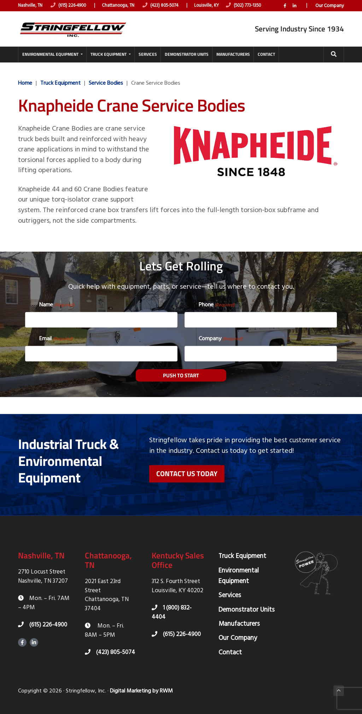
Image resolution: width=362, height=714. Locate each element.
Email (56, 336)
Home (25, 89)
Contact (230, 650)
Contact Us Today (186, 471)
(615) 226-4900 (71, 6)
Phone (217, 302)
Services (229, 593)
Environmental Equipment (238, 573)
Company (221, 336)
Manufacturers (239, 621)
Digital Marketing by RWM (141, 688)
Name (56, 302)
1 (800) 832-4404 (172, 610)
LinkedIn (294, 14)
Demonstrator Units (246, 607)
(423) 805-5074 (168, 6)
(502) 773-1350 (255, 6)
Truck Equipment (242, 554)
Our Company (329, 13)
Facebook (285, 14)
